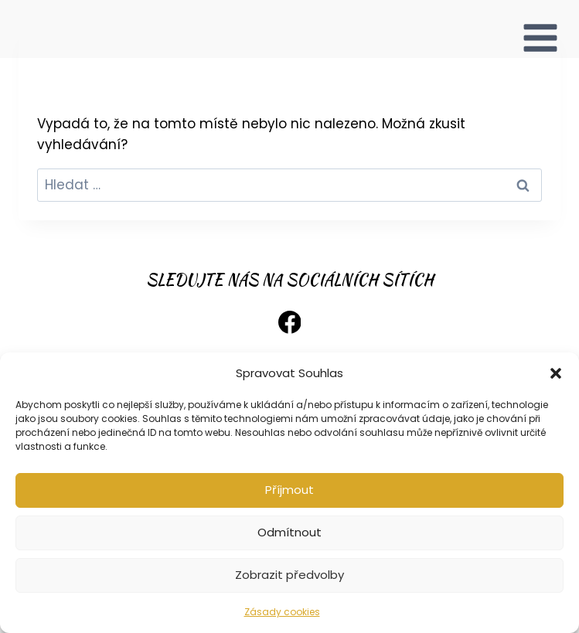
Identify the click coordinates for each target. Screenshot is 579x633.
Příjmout (289, 490)
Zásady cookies (282, 611)
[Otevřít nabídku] (540, 29)
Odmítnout (289, 532)
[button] (556, 373)
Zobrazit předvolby (289, 575)
